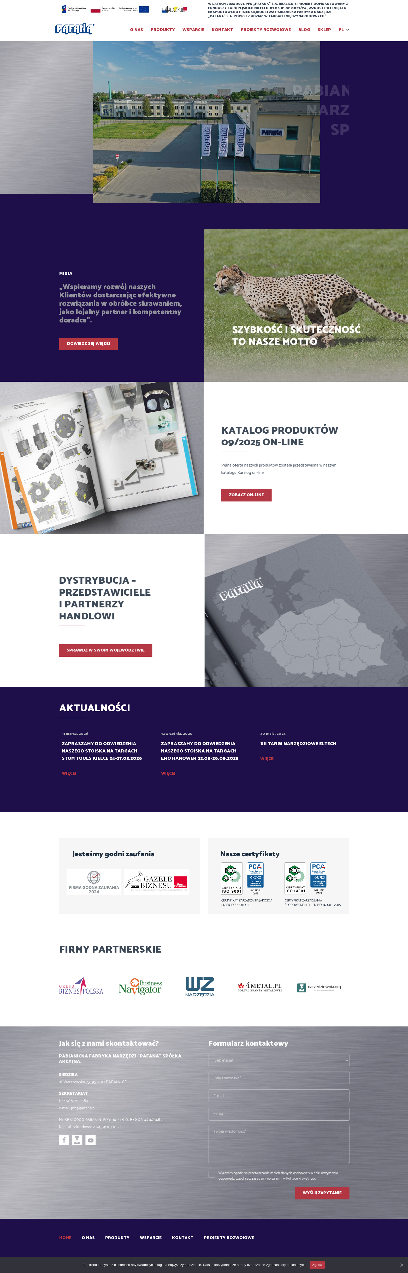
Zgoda (317, 1265)
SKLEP (324, 29)
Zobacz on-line (271, 495)
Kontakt (222, 29)
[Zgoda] (401, 1265)
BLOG (304, 29)
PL (341, 29)
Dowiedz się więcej (88, 343)
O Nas (136, 29)
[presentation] (329, 178)
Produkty (163, 29)
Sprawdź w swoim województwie (80, 650)
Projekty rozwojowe (266, 29)
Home (65, 1237)
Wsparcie (193, 29)
